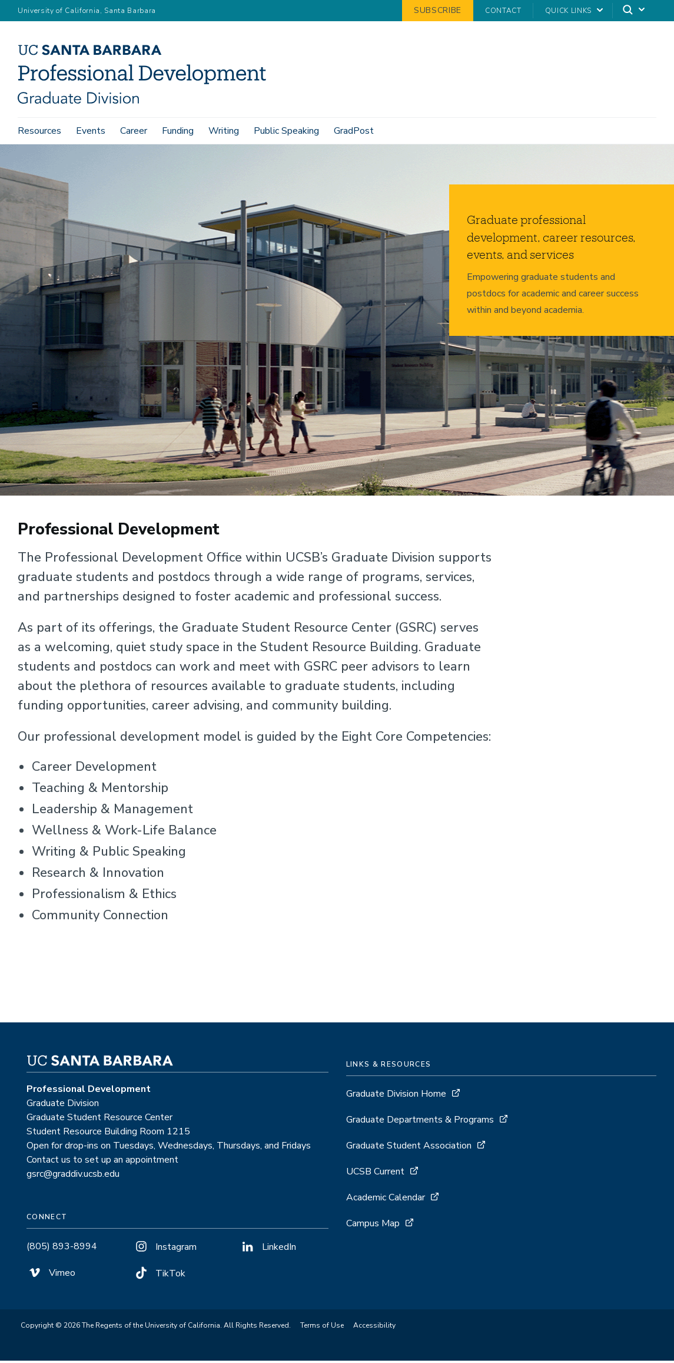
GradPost (354, 130)
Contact (503, 10)
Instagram (165, 1249)
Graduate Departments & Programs (420, 1122)
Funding (178, 130)
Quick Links (568, 10)
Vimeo (50, 1275)
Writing (223, 130)
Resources (39, 130)
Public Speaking (286, 130)
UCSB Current (375, 1173)
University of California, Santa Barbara (87, 10)
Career (133, 130)
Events (90, 130)
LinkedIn (268, 1249)
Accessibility (374, 1327)
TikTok (159, 1275)
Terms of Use (322, 1327)
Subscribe (437, 10)
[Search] (634, 11)
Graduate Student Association (409, 1147)
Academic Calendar (385, 1199)
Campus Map (373, 1225)
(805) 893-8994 (61, 1248)
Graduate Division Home (396, 1096)
